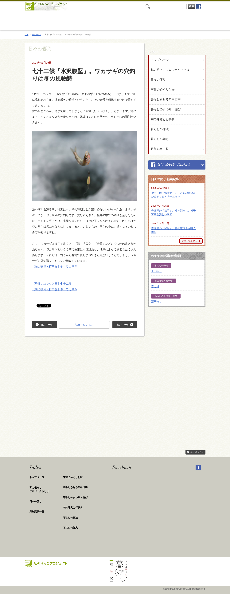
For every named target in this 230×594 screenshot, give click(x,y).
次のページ (124, 324)
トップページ (160, 59)
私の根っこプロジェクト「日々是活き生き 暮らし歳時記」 (112, 20)
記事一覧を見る (84, 324)
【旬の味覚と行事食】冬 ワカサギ (54, 266)
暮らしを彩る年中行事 (75, 487)
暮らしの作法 (70, 517)
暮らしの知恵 (70, 527)
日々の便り (36, 34)
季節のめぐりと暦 (73, 477)
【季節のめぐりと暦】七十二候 (52, 283)
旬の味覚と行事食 (73, 507)
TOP (27, 34)
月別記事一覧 (160, 148)
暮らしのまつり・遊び (75, 497)
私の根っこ (46, 489)
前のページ (44, 324)
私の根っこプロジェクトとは (170, 69)
